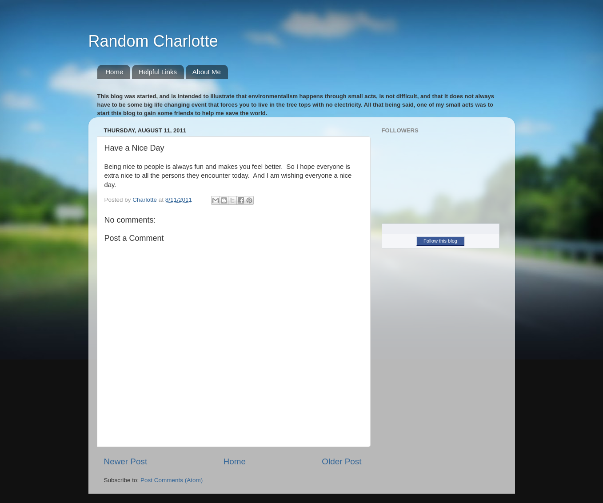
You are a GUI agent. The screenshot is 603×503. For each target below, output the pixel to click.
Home (114, 72)
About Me (206, 72)
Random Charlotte (153, 41)
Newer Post (126, 461)
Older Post (341, 461)
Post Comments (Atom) (171, 480)
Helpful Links (158, 72)
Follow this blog (440, 241)
